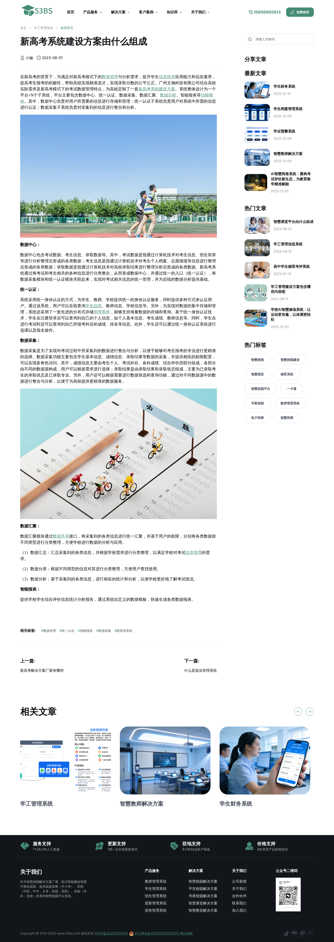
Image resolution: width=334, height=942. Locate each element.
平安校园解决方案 (203, 888)
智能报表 (85, 630)
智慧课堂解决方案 (203, 903)
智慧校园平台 (260, 389)
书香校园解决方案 (203, 896)
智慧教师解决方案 (141, 803)
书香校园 (257, 403)
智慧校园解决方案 (203, 881)
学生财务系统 (236, 803)
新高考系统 (124, 630)
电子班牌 (257, 418)
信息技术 (167, 77)
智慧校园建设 (290, 360)
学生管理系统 (156, 888)
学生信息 (93, 306)
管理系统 (102, 312)
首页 (23, 28)
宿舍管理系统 (156, 910)
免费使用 (299, 12)
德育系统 (287, 374)
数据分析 (168, 95)
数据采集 (103, 630)
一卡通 (291, 389)
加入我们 (239, 910)
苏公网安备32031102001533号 (154, 933)
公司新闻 (239, 881)
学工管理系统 (43, 28)
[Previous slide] (298, 712)
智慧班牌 (287, 418)
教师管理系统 (290, 403)
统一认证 (67, 630)
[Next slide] (310, 712)
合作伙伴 (239, 896)
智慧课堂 (257, 374)
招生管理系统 (156, 896)
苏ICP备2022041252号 (111, 933)
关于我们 (239, 888)
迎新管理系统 (156, 903)
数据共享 (61, 536)
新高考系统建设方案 (156, 89)
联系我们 (239, 903)
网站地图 (186, 933)
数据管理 (110, 77)
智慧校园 (257, 360)
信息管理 (193, 552)
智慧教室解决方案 (203, 910)
